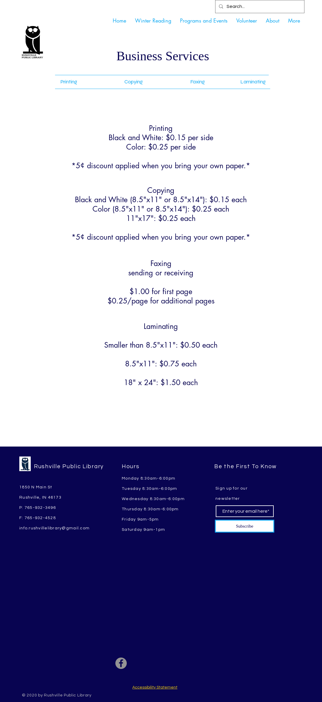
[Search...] (259, 6)
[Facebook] (121, 663)
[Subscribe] (244, 526)
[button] (204, 20)
